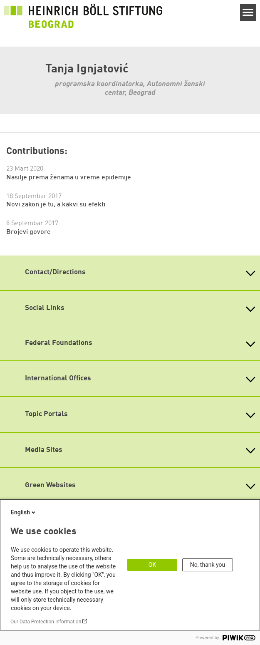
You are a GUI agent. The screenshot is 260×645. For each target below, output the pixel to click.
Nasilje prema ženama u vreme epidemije (68, 177)
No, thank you (207, 564)
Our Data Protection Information (45, 622)
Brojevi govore (28, 232)
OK (152, 564)
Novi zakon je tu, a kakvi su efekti (55, 204)
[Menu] (248, 12)
